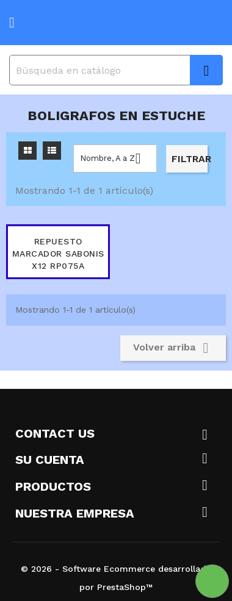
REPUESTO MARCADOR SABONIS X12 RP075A (58, 253)
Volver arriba (173, 348)
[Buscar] (116, 70)
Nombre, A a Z (115, 158)
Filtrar (190, 159)
